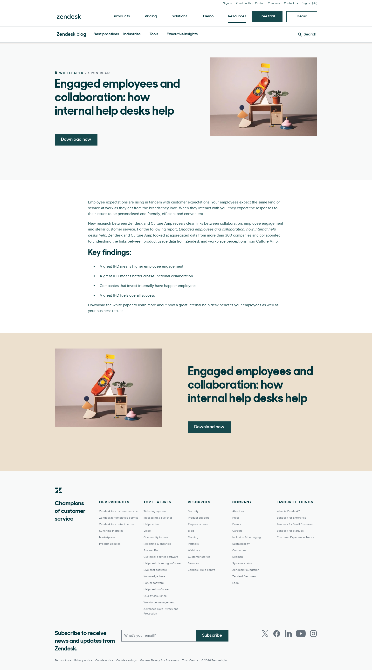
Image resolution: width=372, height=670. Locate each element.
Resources (237, 16)
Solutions (179, 16)
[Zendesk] (58, 498)
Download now (76, 139)
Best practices (106, 34)
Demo (208, 16)
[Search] (307, 34)
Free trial (267, 16)
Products (122, 16)
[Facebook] (277, 633)
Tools (154, 34)
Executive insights (182, 34)
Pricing (151, 16)
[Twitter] (265, 633)
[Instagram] (313, 633)
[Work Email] (158, 635)
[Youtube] (301, 633)
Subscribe (212, 635)
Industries (132, 34)
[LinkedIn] (288, 633)
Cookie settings (126, 660)
